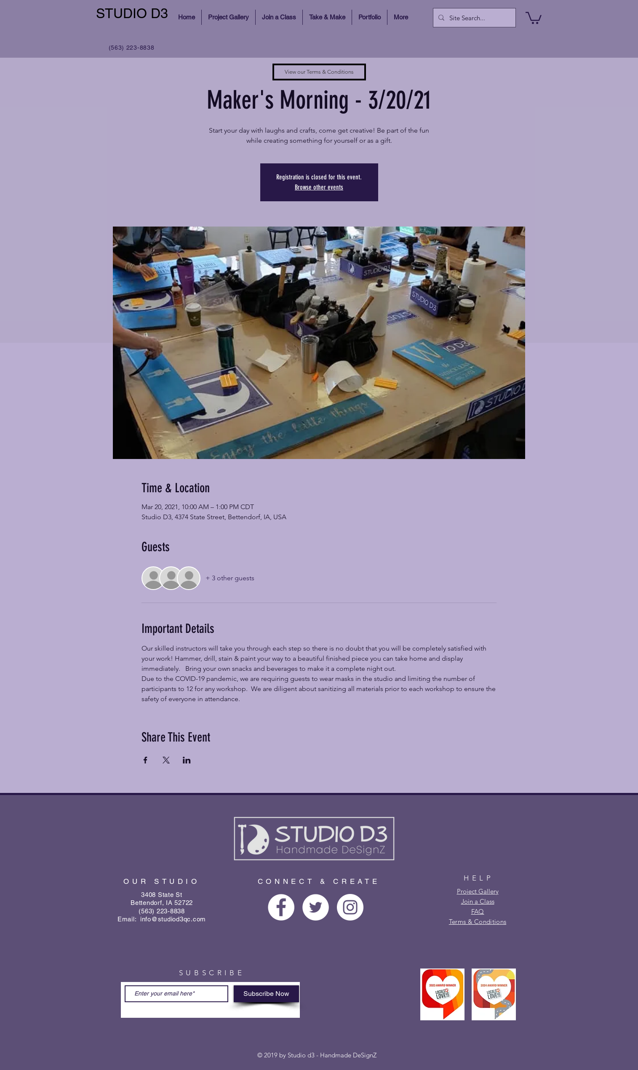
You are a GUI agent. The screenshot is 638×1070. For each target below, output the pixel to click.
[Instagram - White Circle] (350, 907)
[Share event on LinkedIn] (187, 760)
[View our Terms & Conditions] (319, 72)
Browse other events (319, 187)
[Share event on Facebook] (145, 760)
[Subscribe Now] (266, 993)
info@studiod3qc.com (173, 919)
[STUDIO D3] (133, 13)
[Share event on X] (166, 760)
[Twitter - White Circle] (315, 907)
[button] (534, 17)
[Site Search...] (473, 17)
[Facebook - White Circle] (281, 907)
